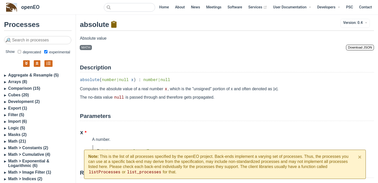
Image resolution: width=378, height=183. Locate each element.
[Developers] (328, 7)
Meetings (213, 7)
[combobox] (129, 7)
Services (257, 7)
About (180, 7)
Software (234, 7)
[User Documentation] (292, 7)
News (195, 7)
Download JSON (360, 47)
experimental (57, 52)
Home (164, 7)
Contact (365, 7)
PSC (349, 7)
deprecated (29, 52)
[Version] (355, 23)
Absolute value (93, 38)
